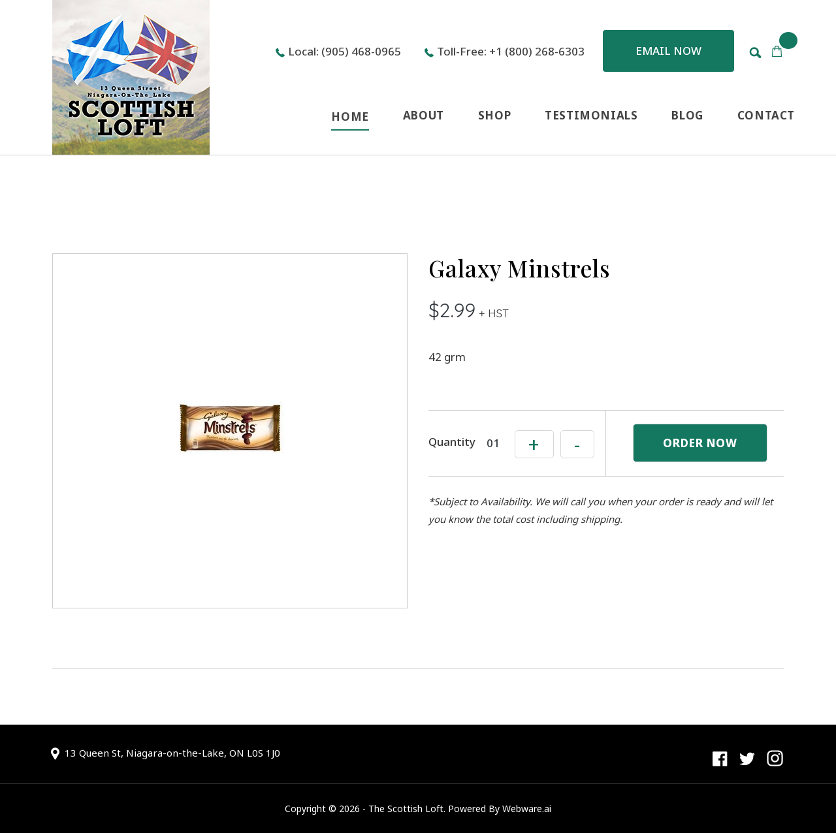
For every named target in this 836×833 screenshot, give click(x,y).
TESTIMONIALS (591, 115)
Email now (668, 50)
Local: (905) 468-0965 (344, 51)
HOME (349, 116)
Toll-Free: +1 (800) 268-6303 (511, 51)
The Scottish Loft (405, 808)
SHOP (494, 115)
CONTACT (766, 115)
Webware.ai (526, 808)
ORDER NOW (700, 442)
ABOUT (423, 115)
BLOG (687, 115)
